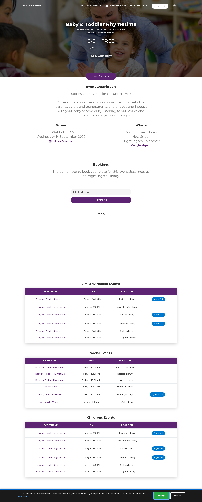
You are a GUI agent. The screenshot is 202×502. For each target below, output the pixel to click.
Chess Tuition (50, 386)
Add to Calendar (61, 141)
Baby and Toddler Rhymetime (50, 299)
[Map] (101, 246)
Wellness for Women (50, 402)
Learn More (22, 496)
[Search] (158, 6)
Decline (178, 495)
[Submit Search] (166, 6)
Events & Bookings (33, 6)
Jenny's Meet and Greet (50, 394)
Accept (161, 495)
